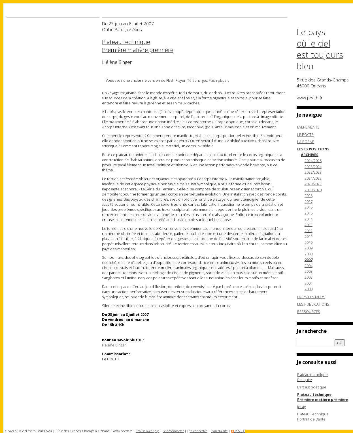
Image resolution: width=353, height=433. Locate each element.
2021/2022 (313, 178)
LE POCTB (305, 134)
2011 (308, 236)
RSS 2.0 (238, 431)
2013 (308, 224)
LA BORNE (305, 141)
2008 (308, 254)
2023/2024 (313, 166)
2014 (308, 219)
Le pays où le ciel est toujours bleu (320, 49)
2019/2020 (313, 189)
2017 (308, 201)
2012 (308, 230)
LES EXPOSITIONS (313, 149)
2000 (308, 288)
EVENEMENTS (308, 127)
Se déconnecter (173, 431)
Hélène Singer (114, 345)
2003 (308, 271)
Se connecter (198, 431)
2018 (308, 195)
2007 (308, 259)
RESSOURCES (308, 311)
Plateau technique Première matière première (322, 397)
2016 (308, 207)
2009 (308, 248)
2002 (308, 277)
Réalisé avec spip (147, 431)
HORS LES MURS (311, 296)
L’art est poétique (311, 387)
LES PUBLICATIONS (313, 304)
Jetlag (301, 406)
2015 (308, 213)
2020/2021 (313, 183)
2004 (308, 265)
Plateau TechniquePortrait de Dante (313, 416)
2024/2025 (313, 160)
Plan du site (219, 431)
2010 (308, 242)
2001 (308, 283)
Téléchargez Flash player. (208, 80)
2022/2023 (313, 172)
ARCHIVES (309, 154)
